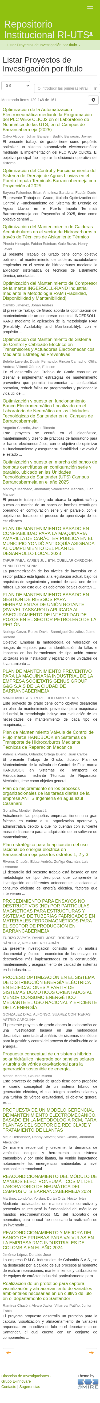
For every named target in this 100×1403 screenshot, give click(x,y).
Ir (95, 88)
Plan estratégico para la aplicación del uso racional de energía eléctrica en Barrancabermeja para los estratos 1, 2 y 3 (45, 849)
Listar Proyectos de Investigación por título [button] (44, 45)
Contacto (8, 1387)
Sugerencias (29, 1387)
